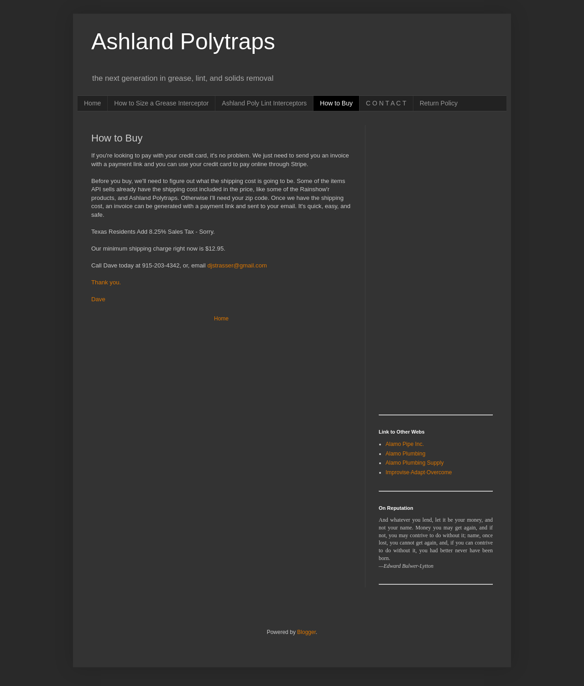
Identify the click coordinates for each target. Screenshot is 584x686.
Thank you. (106, 282)
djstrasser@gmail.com (237, 265)
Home (92, 103)
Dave (98, 299)
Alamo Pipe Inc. (405, 444)
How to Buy (336, 103)
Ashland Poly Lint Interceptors (264, 103)
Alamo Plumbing (405, 453)
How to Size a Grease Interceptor (161, 103)
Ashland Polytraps (183, 41)
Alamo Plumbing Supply (414, 463)
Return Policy (439, 103)
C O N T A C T (386, 103)
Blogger (306, 632)
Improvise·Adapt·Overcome (419, 472)
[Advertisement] (415, 262)
